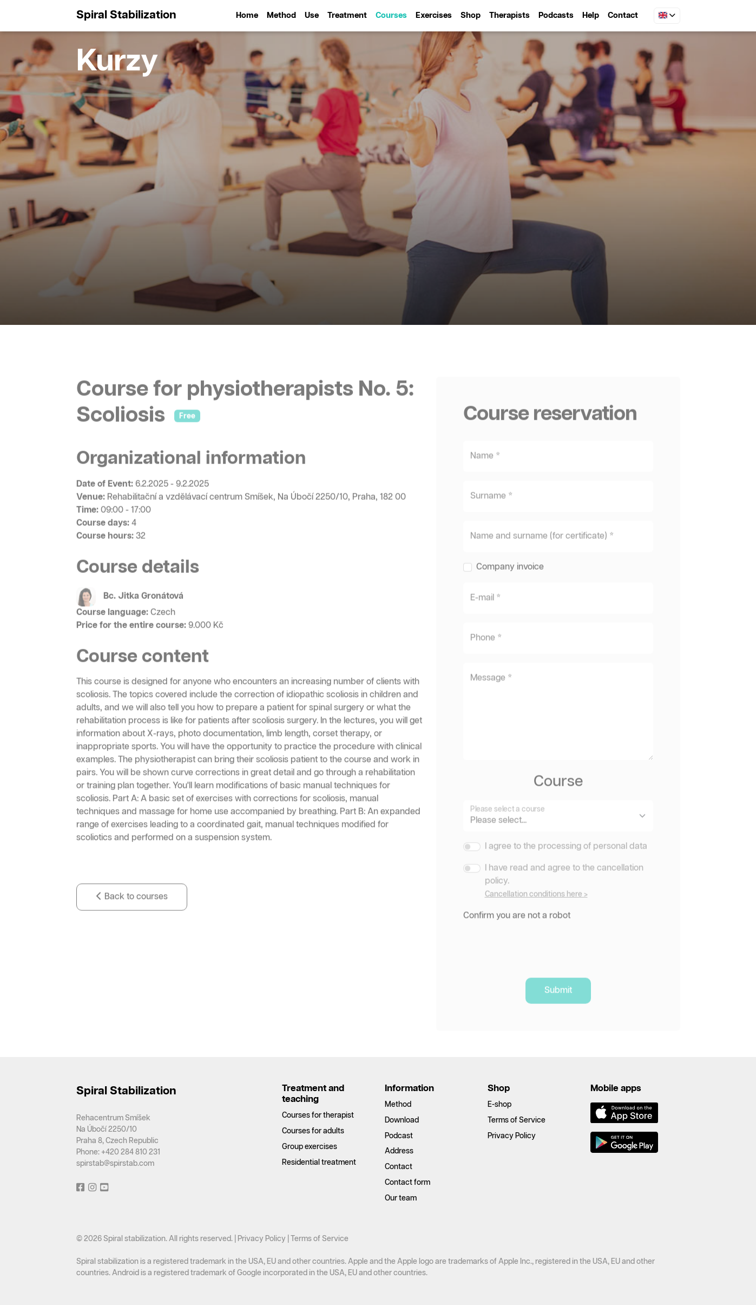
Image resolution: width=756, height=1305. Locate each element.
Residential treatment (319, 1162)
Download (402, 1120)
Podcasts (556, 15)
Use (312, 15)
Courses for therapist (318, 1115)
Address (399, 1151)
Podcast (399, 1136)
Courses (391, 15)
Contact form (407, 1182)
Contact (623, 15)
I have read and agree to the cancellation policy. (564, 895)
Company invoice (510, 587)
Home (247, 15)
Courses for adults (313, 1131)
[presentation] (545, 964)
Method (281, 15)
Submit (558, 1011)
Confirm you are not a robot (516, 936)
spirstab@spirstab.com (115, 1163)
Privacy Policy (512, 1136)
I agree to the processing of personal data (566, 867)
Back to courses (132, 918)
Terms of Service (516, 1120)
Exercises (434, 15)
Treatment (347, 15)
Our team (401, 1198)
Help (590, 15)
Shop (471, 15)
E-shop (499, 1104)
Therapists (509, 15)
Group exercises (309, 1147)
